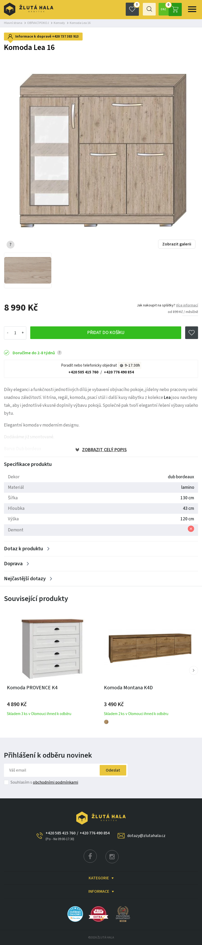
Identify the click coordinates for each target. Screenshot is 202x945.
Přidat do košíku (105, 333)
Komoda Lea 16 (80, 23)
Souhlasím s (44, 782)
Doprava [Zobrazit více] (13, 563)
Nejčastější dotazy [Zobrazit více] (25, 578)
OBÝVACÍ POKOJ (38, 23)
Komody (59, 23)
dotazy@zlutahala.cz (146, 836)
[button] (193, 670)
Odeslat (111, 770)
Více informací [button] (187, 305)
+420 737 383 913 (65, 36)
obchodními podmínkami (55, 782)
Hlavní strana (13, 23)
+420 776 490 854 (119, 372)
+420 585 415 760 (83, 372)
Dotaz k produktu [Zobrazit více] (23, 548)
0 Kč (170, 9)
